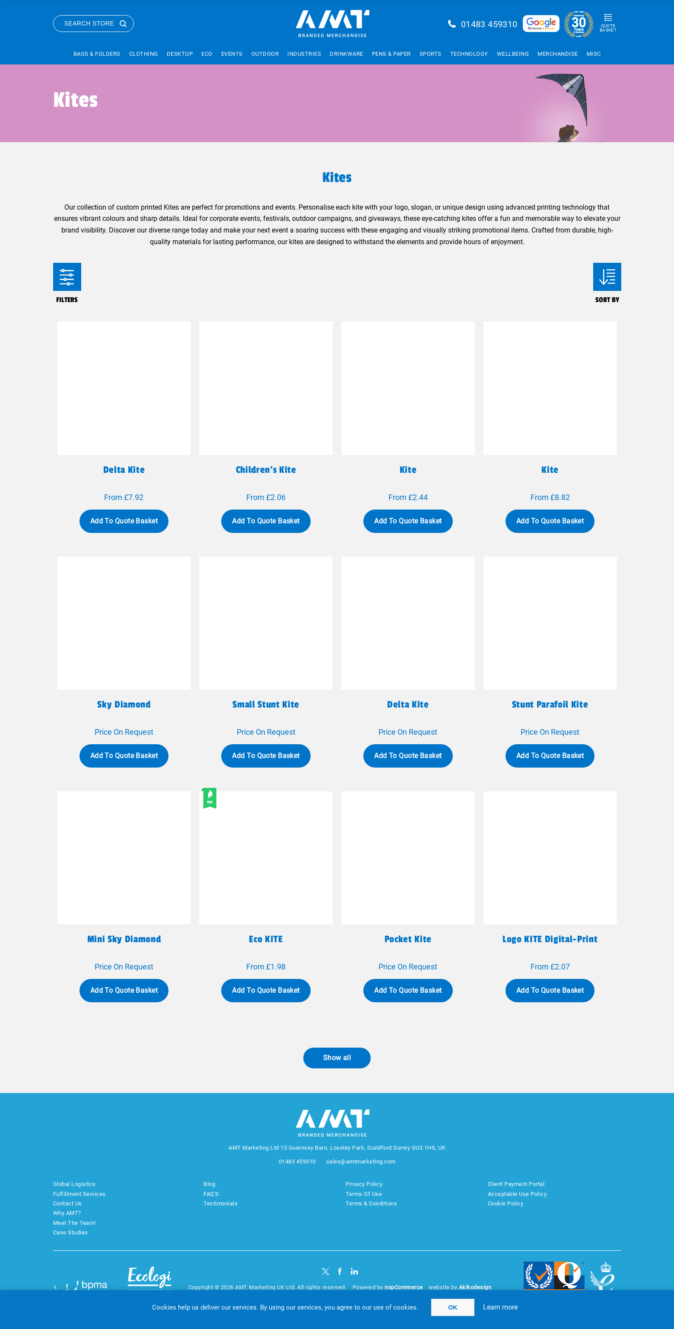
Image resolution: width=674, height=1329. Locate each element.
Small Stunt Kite (265, 704)
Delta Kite (408, 704)
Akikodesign (475, 1287)
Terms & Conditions (371, 1203)
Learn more (500, 1307)
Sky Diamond (123, 704)
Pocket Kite (408, 939)
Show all (337, 1058)
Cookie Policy (506, 1203)
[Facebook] (339, 1271)
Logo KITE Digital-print (550, 939)
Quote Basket (608, 27)
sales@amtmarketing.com (361, 1161)
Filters (67, 277)
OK (453, 1307)
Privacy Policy (364, 1184)
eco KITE (266, 939)
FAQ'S (211, 1194)
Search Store (89, 23)
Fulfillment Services (79, 1194)
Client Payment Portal (516, 1184)
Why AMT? (67, 1213)
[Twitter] (325, 1271)
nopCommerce (404, 1287)
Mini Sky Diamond (124, 939)
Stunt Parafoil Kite (550, 704)
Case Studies (70, 1232)
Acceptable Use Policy (517, 1194)
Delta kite (124, 469)
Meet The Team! (74, 1223)
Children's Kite (266, 469)
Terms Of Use (364, 1194)
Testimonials (220, 1203)
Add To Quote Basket (124, 521)
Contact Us (67, 1203)
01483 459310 (489, 24)
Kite (408, 469)
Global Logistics (74, 1184)
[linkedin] (354, 1271)
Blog (209, 1184)
